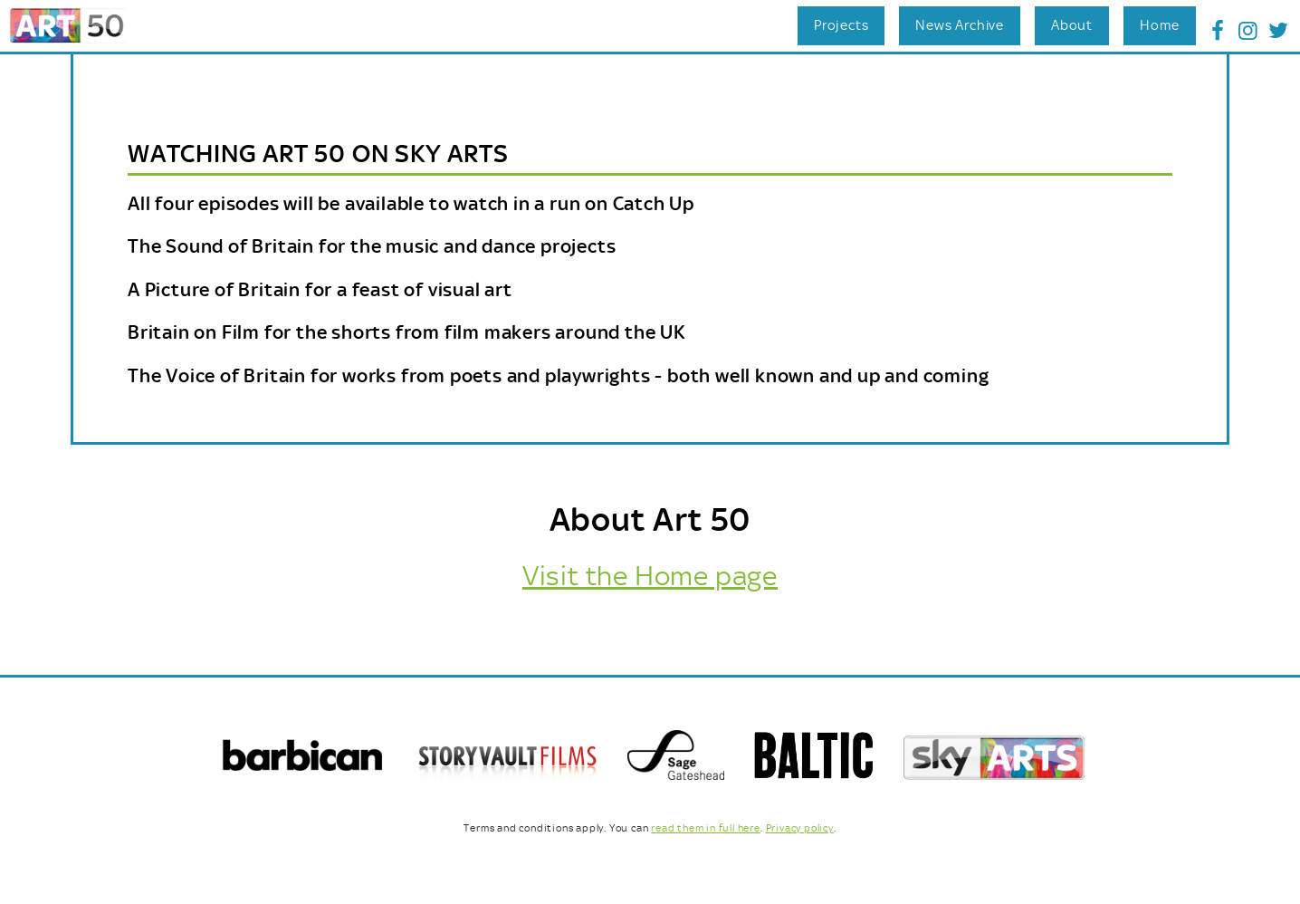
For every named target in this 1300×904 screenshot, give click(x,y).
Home (1160, 25)
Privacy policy (800, 828)
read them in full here (705, 828)
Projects (841, 25)
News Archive (959, 25)
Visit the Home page (650, 575)
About (1072, 25)
